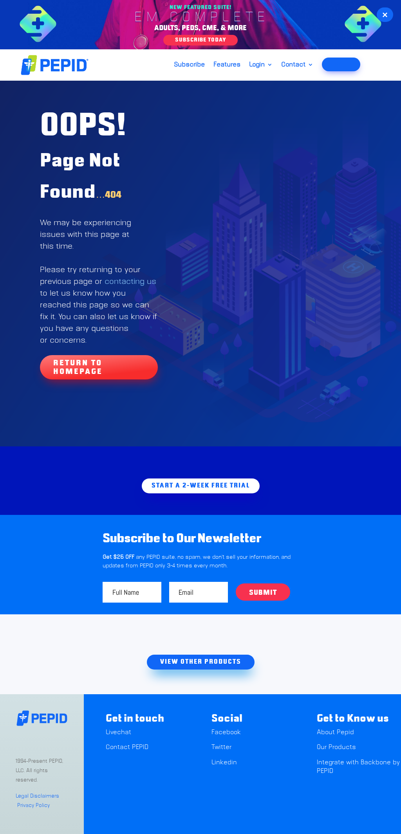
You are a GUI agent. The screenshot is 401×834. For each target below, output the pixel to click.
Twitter (221, 747)
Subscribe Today (200, 40)
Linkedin (224, 762)
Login (257, 65)
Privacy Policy (33, 806)
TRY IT (341, 65)
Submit (263, 593)
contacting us (130, 281)
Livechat (119, 732)
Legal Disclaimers (37, 796)
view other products (200, 661)
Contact (293, 65)
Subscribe (189, 65)
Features (226, 65)
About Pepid (335, 732)
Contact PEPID (127, 747)
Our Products (336, 747)
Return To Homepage (78, 367)
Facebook (226, 732)
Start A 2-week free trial (201, 485)
